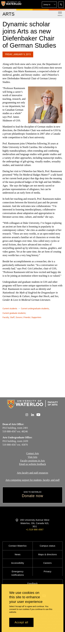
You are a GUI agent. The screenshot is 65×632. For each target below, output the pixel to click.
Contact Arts (32, 453)
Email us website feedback (32, 464)
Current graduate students (14, 313)
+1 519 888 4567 (34, 529)
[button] (49, 4)
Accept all (21, 622)
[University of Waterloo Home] (11, 4)
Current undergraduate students (35, 308)
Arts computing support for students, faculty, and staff (32, 480)
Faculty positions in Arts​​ (32, 460)
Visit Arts (32, 457)
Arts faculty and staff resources (32, 472)
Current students (10, 308)
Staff (12, 317)
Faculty (6, 317)
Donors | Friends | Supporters (28, 317)
